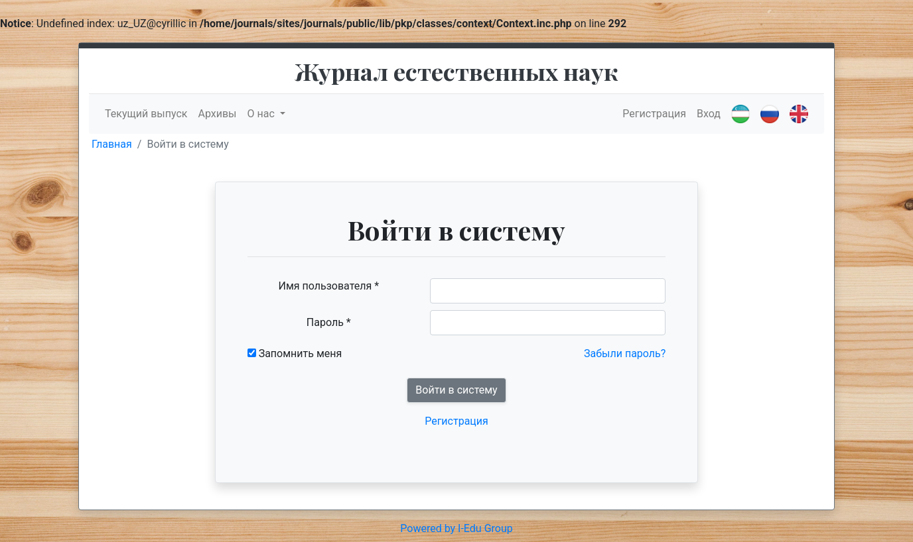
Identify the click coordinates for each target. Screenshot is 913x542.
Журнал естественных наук (456, 71)
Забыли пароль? (625, 353)
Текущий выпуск (146, 113)
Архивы (217, 113)
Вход (709, 113)
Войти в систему (456, 390)
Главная (112, 144)
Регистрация (654, 113)
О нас (262, 113)
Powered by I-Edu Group (456, 528)
